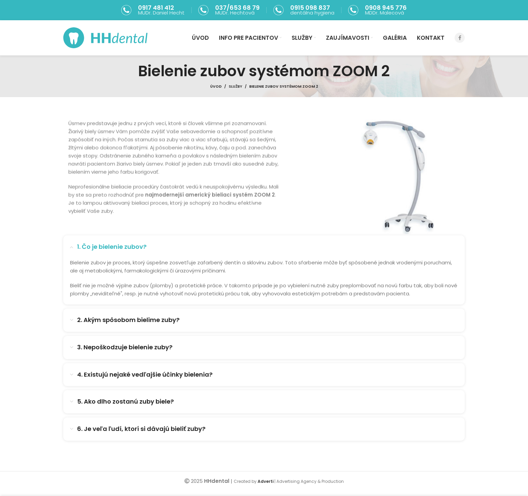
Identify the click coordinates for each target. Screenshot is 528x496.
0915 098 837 (310, 7)
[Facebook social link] (460, 38)
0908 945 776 (386, 7)
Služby (235, 86)
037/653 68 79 (237, 7)
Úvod (216, 86)
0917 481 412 (156, 7)
